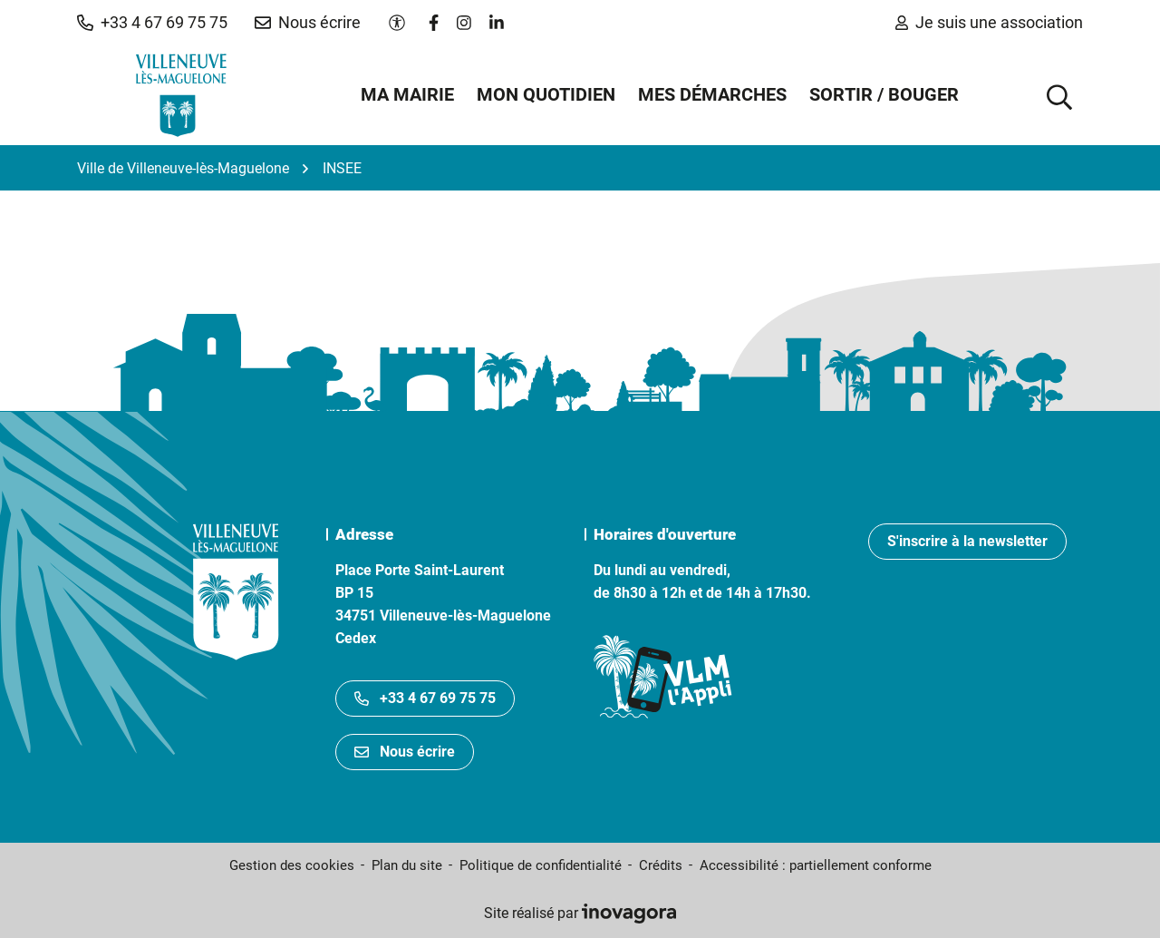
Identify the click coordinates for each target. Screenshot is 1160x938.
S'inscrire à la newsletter (967, 541)
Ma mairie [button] (407, 94)
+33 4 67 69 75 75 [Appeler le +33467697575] (425, 698)
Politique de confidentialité (540, 865)
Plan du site (407, 865)
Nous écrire (404, 751)
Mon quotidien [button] (546, 94)
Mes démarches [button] (712, 94)
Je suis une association (989, 22)
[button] (152, 22)
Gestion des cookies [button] (291, 865)
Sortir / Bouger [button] (884, 94)
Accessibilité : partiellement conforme (816, 865)
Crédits (660, 865)
